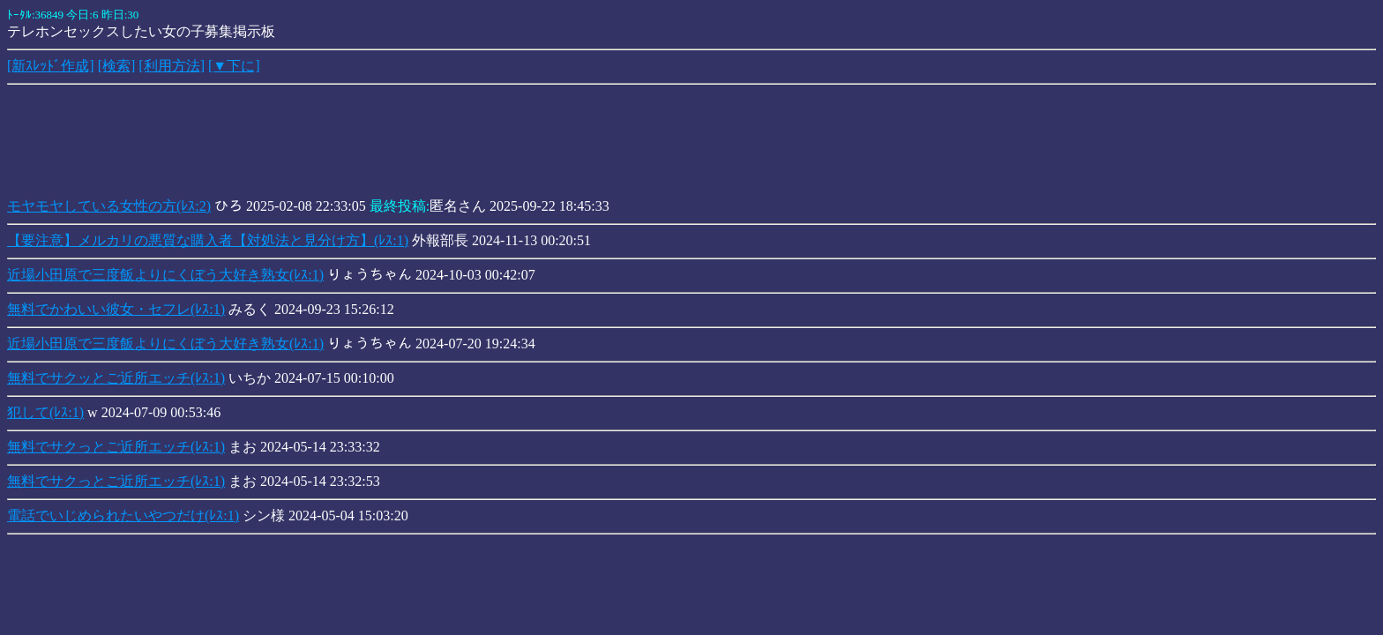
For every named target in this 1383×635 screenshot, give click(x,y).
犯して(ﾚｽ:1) (45, 412)
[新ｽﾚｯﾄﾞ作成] (50, 65)
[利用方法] (171, 65)
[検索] (117, 65)
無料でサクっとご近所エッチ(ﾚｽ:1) (116, 446)
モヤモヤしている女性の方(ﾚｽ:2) (109, 205)
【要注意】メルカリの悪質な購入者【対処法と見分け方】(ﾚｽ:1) (207, 240)
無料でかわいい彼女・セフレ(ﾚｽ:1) (116, 309)
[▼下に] (234, 65)
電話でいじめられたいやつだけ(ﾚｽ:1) (123, 515)
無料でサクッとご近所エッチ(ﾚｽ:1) (116, 377)
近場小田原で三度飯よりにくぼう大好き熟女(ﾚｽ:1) (165, 274)
